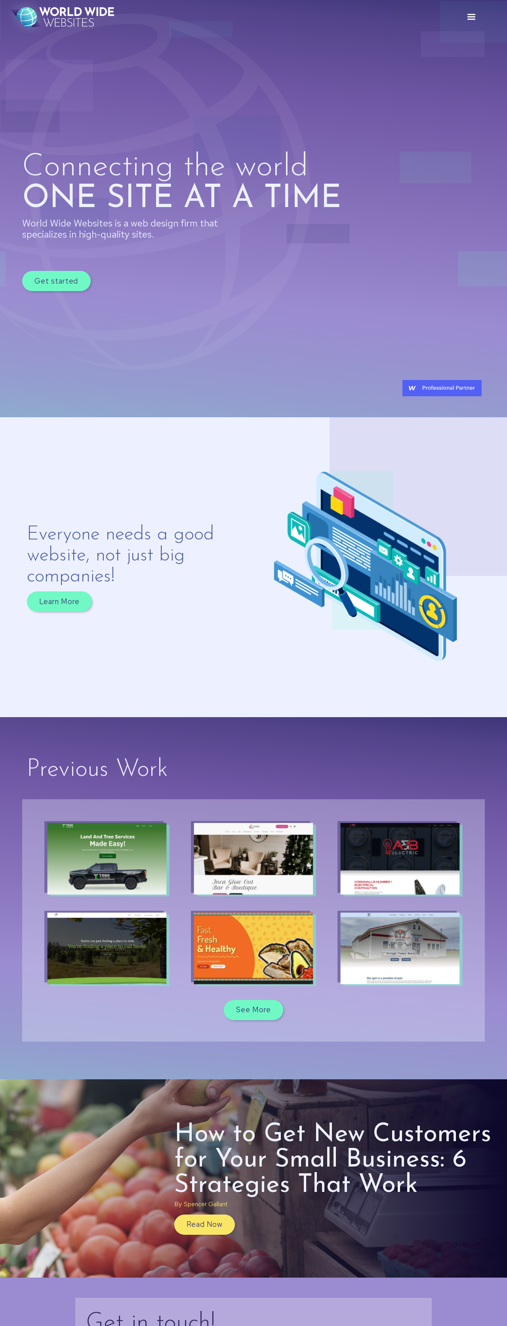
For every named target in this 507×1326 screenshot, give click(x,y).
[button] (471, 17)
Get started (56, 281)
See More (253, 1010)
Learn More (59, 601)
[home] (62, 17)
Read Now (204, 1224)
